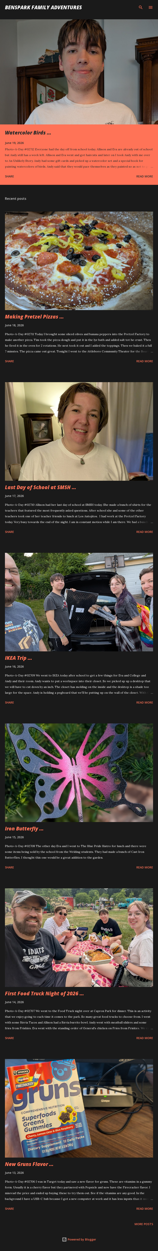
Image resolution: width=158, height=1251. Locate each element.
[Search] (140, 7)
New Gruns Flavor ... (29, 1164)
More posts (144, 1224)
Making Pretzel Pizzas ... (34, 316)
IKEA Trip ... (18, 657)
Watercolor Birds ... (28, 132)
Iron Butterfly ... (24, 828)
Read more (144, 176)
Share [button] (9, 176)
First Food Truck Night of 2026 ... (44, 993)
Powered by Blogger (79, 1239)
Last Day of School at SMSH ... (40, 487)
